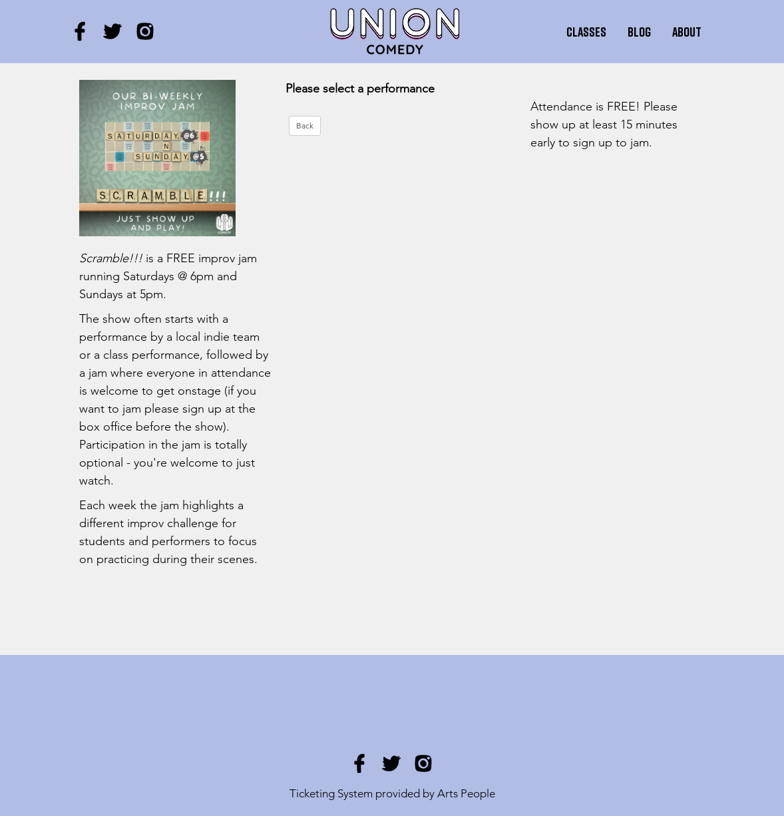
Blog (639, 31)
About (686, 31)
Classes (586, 31)
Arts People (466, 793)
